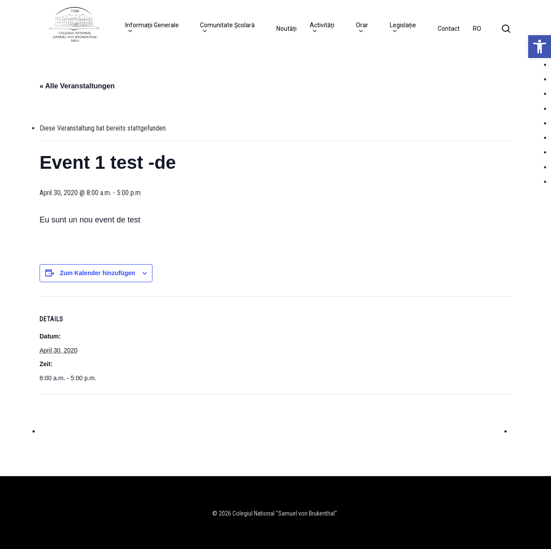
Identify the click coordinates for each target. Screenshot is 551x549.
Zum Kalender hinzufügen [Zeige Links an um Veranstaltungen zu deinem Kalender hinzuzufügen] (97, 272)
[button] (539, 46)
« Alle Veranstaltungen (77, 86)
